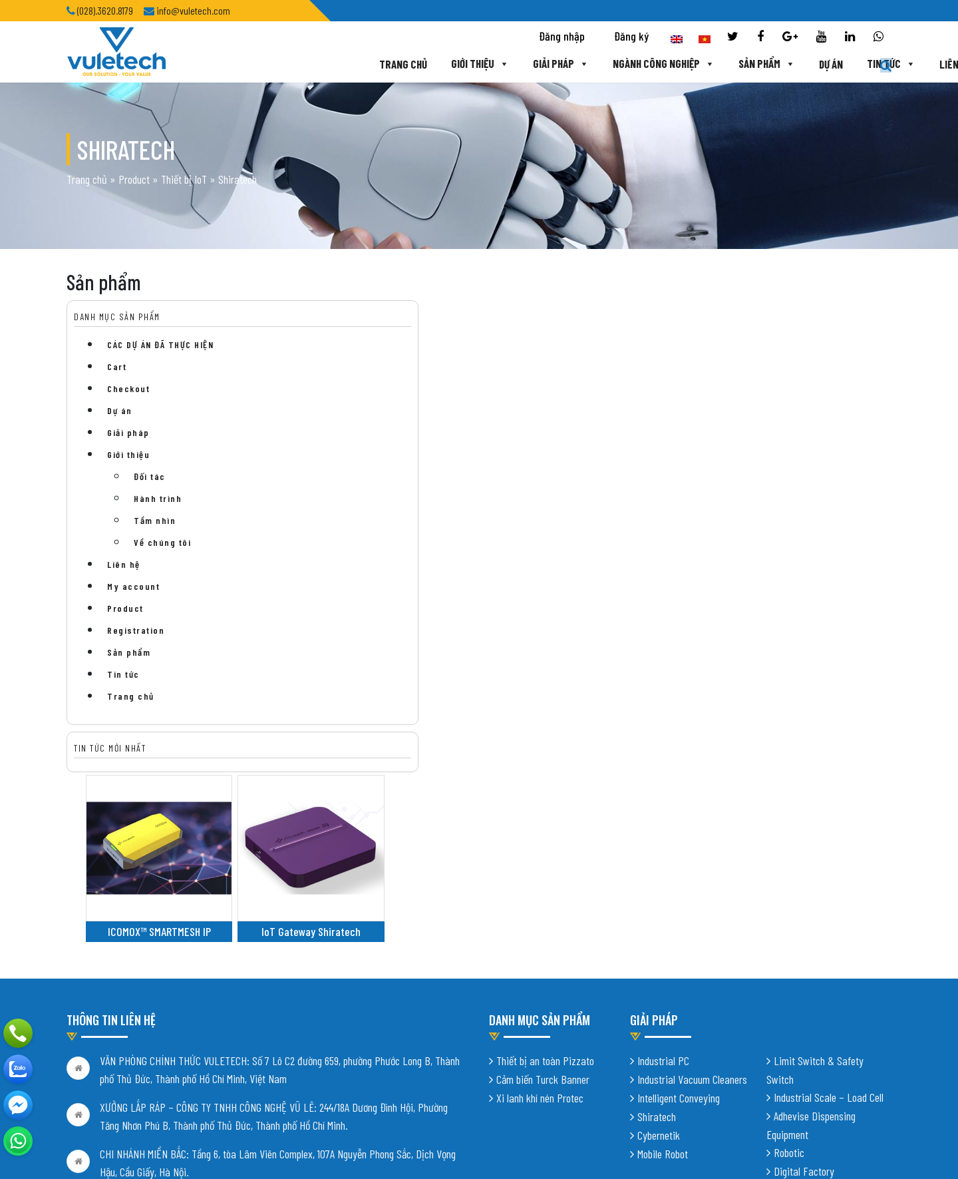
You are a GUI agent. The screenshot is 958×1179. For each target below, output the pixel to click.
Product (134, 181)
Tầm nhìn (155, 526)
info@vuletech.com (138, 1062)
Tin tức (805, 64)
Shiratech (656, 920)
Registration (135, 636)
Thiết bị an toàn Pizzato (545, 864)
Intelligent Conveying (678, 902)
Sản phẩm (680, 64)
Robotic (789, 956)
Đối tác (150, 482)
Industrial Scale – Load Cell (828, 901)
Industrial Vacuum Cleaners (692, 883)
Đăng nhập (562, 37)
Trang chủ (314, 64)
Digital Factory (804, 975)
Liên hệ (869, 64)
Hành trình (158, 504)
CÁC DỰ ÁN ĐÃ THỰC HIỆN (160, 350)
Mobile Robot (662, 958)
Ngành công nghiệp (576, 64)
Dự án (744, 64)
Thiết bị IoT (184, 181)
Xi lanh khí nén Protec (539, 902)
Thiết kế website (232, 1145)
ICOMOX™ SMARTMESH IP (361, 434)
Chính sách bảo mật (105, 1090)
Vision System (802, 994)
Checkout (128, 394)
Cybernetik (658, 939)
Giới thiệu (391, 64)
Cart (116, 372)
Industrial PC (663, 864)
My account (133, 592)
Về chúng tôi (162, 548)
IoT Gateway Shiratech (495, 434)
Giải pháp (472, 64)
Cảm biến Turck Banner (542, 883)
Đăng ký (631, 37)
